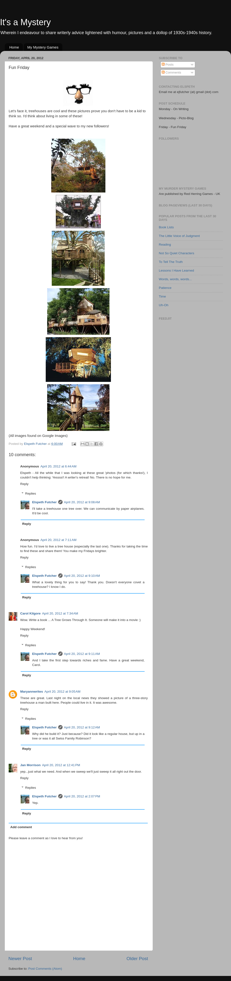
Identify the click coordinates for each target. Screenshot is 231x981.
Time (162, 296)
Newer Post (20, 958)
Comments (171, 72)
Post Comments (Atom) (45, 968)
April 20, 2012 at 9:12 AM (82, 727)
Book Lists (166, 227)
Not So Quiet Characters (176, 253)
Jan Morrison (30, 765)
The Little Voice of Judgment (179, 236)
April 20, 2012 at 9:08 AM (82, 502)
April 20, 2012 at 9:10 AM (82, 575)
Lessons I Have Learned (176, 270)
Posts (168, 64)
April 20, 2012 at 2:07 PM (82, 796)
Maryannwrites (31, 691)
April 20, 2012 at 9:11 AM (82, 654)
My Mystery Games (42, 47)
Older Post (137, 958)
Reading (165, 244)
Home (14, 47)
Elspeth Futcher (44, 502)
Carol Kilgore (30, 613)
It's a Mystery (25, 22)
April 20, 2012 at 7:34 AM (60, 613)
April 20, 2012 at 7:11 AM (58, 540)
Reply (24, 484)
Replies (30, 493)
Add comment (21, 827)
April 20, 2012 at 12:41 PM (61, 765)
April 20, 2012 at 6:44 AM (58, 466)
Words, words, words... (175, 279)
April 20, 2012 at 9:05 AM (63, 691)
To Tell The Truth (171, 262)
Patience (165, 288)
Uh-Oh (163, 305)
